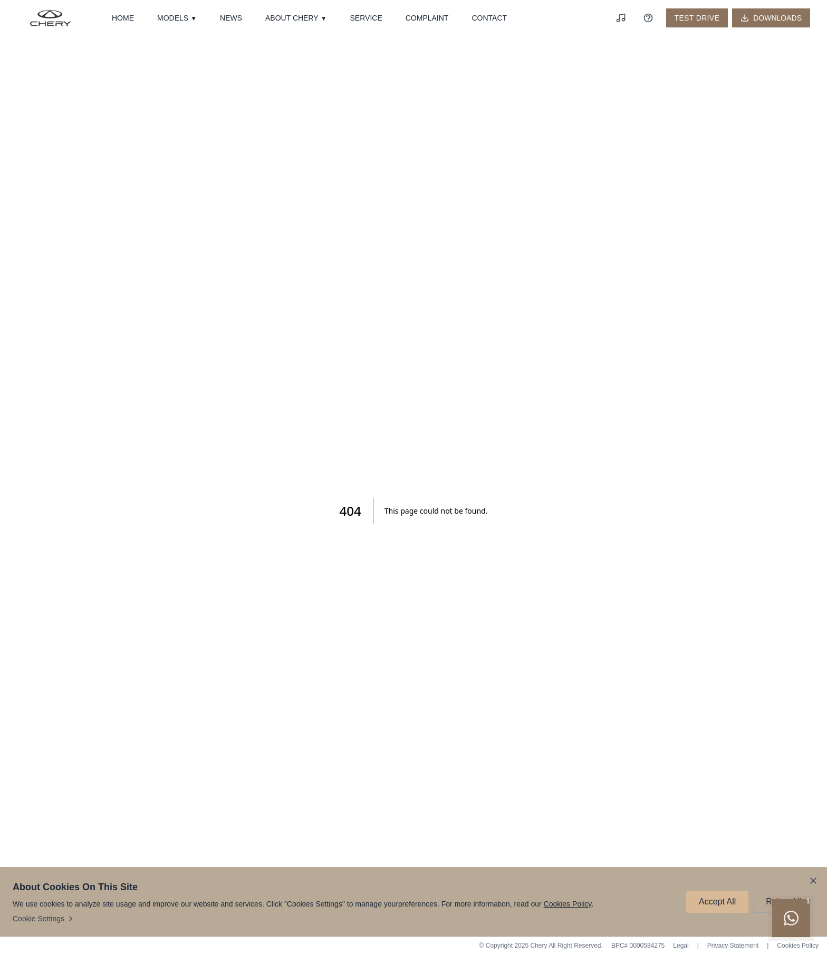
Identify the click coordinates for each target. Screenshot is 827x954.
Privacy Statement (732, 945)
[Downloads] (771, 17)
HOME (123, 18)
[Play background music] (620, 17)
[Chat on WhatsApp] (791, 918)
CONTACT (489, 18)
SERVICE (366, 18)
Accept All (717, 901)
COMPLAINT (427, 18)
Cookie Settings (44, 918)
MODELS (177, 18)
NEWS (231, 18)
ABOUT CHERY (296, 18)
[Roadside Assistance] (648, 17)
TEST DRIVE (697, 18)
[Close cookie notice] (813, 880)
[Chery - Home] (50, 17)
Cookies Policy (568, 904)
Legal (680, 945)
